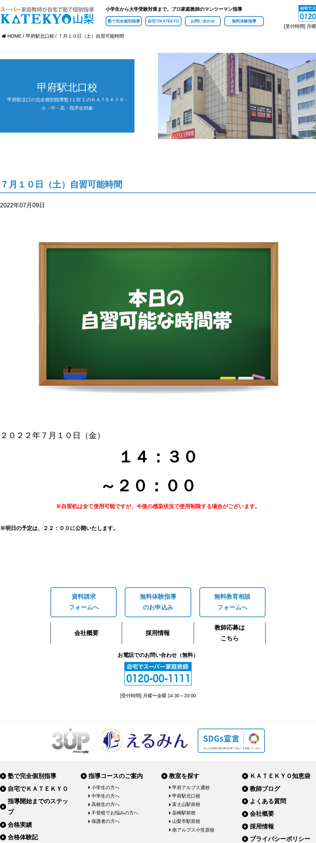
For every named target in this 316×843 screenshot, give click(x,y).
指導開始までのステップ (38, 806)
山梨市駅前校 (186, 821)
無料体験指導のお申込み (158, 602)
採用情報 (158, 633)
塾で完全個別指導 (124, 21)
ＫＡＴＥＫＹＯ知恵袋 (280, 776)
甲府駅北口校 (186, 796)
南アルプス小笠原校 (193, 830)
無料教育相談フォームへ (232, 602)
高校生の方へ (105, 804)
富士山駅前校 (186, 804)
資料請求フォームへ (84, 602)
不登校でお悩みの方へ (115, 812)
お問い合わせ (203, 21)
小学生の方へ (105, 787)
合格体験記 (23, 837)
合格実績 (20, 824)
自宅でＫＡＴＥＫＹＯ (38, 788)
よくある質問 (268, 801)
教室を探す (184, 776)
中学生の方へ (105, 796)
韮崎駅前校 (184, 812)
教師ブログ (265, 788)
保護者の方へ (105, 821)
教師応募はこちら (229, 633)
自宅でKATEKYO (163, 21)
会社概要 (86, 633)
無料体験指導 (244, 21)
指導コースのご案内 (115, 776)
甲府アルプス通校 (191, 787)
